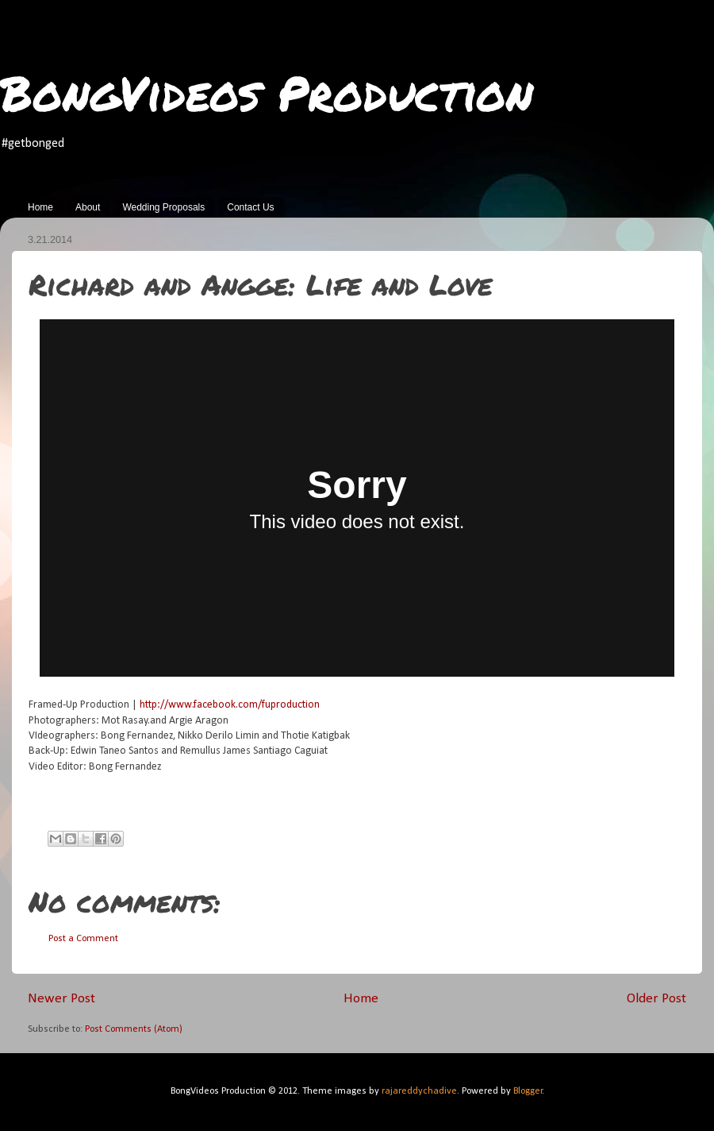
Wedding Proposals (163, 207)
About (87, 207)
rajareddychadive (419, 1091)
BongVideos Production (266, 92)
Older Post (656, 999)
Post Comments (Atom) (133, 1029)
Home (40, 207)
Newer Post (61, 999)
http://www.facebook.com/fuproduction (230, 705)
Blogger (528, 1091)
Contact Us (250, 207)
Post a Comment (83, 939)
